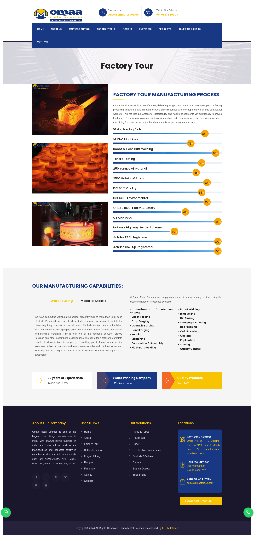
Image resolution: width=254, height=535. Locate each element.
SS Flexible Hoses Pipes (147, 450)
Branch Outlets (141, 468)
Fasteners (145, 29)
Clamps (137, 462)
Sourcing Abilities (190, 29)
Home (40, 29)
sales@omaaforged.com (124, 15)
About (87, 437)
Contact (42, 41)
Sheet (136, 444)
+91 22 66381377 (196, 470)
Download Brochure (201, 501)
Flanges (127, 29)
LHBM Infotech (170, 528)
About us (56, 29)
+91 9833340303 (167, 15)
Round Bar (139, 437)
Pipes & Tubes (141, 431)
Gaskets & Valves (143, 456)
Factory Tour (91, 444)
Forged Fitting (106, 29)
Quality (88, 474)
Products (165, 29)
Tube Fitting (139, 474)
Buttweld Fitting (79, 29)
